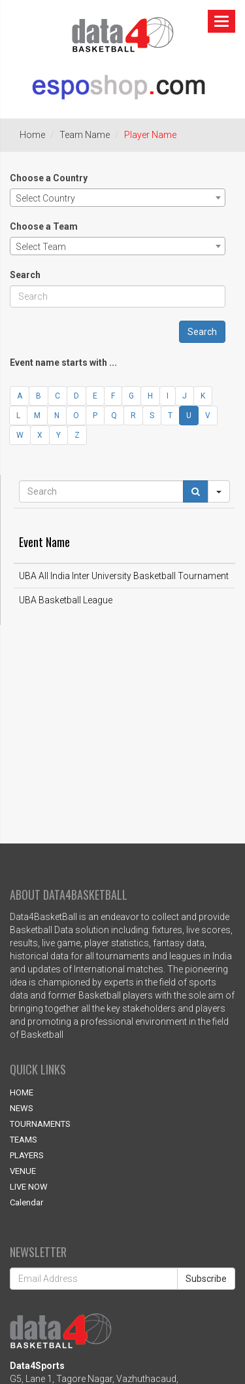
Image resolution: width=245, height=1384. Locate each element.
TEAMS (23, 1139)
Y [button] (58, 435)
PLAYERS (27, 1155)
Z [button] (77, 435)
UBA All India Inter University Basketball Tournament (124, 576)
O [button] (76, 415)
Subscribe (206, 1278)
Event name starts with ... (63, 362)
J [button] (184, 395)
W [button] (20, 435)
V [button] (207, 415)
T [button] (170, 415)
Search (25, 275)
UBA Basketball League (65, 600)
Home (32, 135)
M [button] (37, 415)
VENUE (23, 1171)
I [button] (168, 395)
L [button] (18, 415)
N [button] (56, 415)
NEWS (21, 1108)
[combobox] (117, 197)
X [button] (39, 435)
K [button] (203, 395)
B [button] (38, 395)
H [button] (150, 395)
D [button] (76, 395)
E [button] (95, 395)
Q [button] (114, 415)
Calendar (26, 1202)
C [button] (57, 395)
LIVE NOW (29, 1187)
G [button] (131, 395)
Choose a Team (44, 226)
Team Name (84, 135)
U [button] (188, 415)
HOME (21, 1092)
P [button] (95, 415)
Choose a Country (49, 178)
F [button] (113, 395)
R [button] (133, 415)
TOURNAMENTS (40, 1124)
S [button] (152, 415)
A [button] (19, 395)
